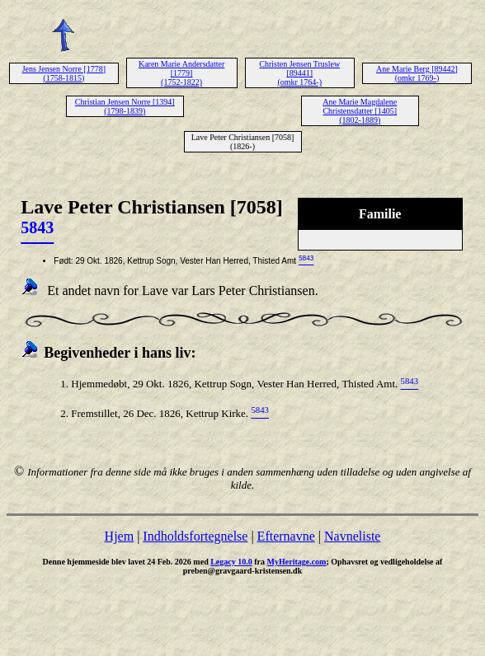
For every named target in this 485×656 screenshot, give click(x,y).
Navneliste (352, 536)
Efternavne (286, 536)
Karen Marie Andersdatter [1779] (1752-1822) (181, 73)
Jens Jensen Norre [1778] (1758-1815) (64, 73)
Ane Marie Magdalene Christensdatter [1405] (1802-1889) (360, 110)
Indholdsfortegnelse (195, 536)
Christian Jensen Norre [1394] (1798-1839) (125, 106)
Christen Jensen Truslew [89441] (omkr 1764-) (299, 73)
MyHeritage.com (297, 561)
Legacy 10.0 (231, 561)
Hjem (119, 536)
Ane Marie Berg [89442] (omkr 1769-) (417, 73)
